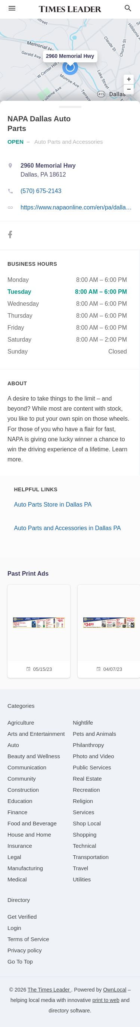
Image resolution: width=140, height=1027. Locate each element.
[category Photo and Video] (93, 756)
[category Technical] (84, 846)
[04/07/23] (109, 630)
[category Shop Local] (87, 823)
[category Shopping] (84, 834)
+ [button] (129, 79)
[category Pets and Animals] (94, 734)
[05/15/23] (39, 630)
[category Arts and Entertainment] (36, 734)
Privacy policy (24, 950)
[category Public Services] (92, 767)
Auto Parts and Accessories (68, 142)
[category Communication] (26, 767)
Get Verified (22, 917)
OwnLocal (114, 990)
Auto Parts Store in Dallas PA (53, 504)
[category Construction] (23, 790)
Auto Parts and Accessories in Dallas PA (67, 528)
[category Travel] (80, 868)
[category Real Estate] (87, 778)
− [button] (129, 89)
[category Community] (21, 778)
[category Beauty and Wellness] (33, 756)
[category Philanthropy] (88, 745)
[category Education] (19, 801)
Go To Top (20, 961)
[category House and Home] (29, 834)
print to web (105, 1000)
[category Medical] (17, 879)
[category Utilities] (82, 879)
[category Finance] (17, 812)
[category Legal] (14, 857)
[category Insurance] (19, 846)
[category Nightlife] (83, 722)
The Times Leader (49, 990)
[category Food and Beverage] (32, 823)
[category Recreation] (86, 790)
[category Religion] (83, 801)
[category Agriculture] (20, 722)
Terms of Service (28, 939)
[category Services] (83, 812)
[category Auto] (13, 745)
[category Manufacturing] (25, 868)
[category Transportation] (91, 857)
